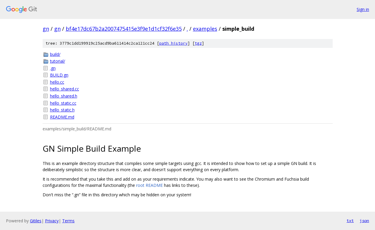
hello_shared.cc (64, 89)
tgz (198, 43)
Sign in (363, 9)
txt (350, 220)
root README (149, 185)
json (364, 220)
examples (205, 28)
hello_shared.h (63, 96)
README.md (62, 117)
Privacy (52, 220)
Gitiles (35, 220)
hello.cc (57, 82)
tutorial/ (57, 61)
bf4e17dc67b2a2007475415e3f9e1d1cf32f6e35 (124, 28)
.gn (53, 68)
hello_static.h (62, 110)
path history (173, 43)
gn (46, 28)
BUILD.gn (59, 75)
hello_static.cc (63, 103)
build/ (55, 54)
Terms (68, 220)
